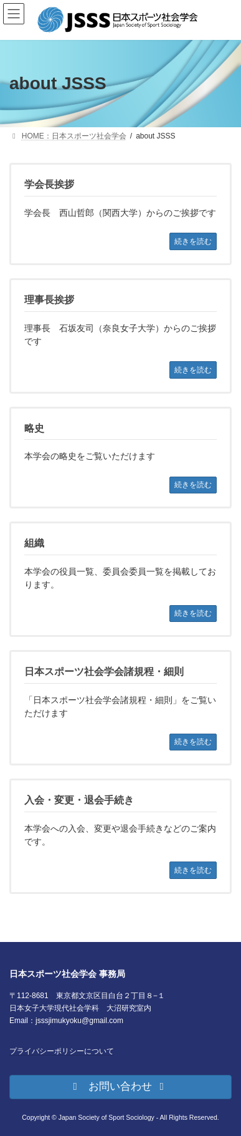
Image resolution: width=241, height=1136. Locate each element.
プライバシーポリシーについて (61, 1050)
